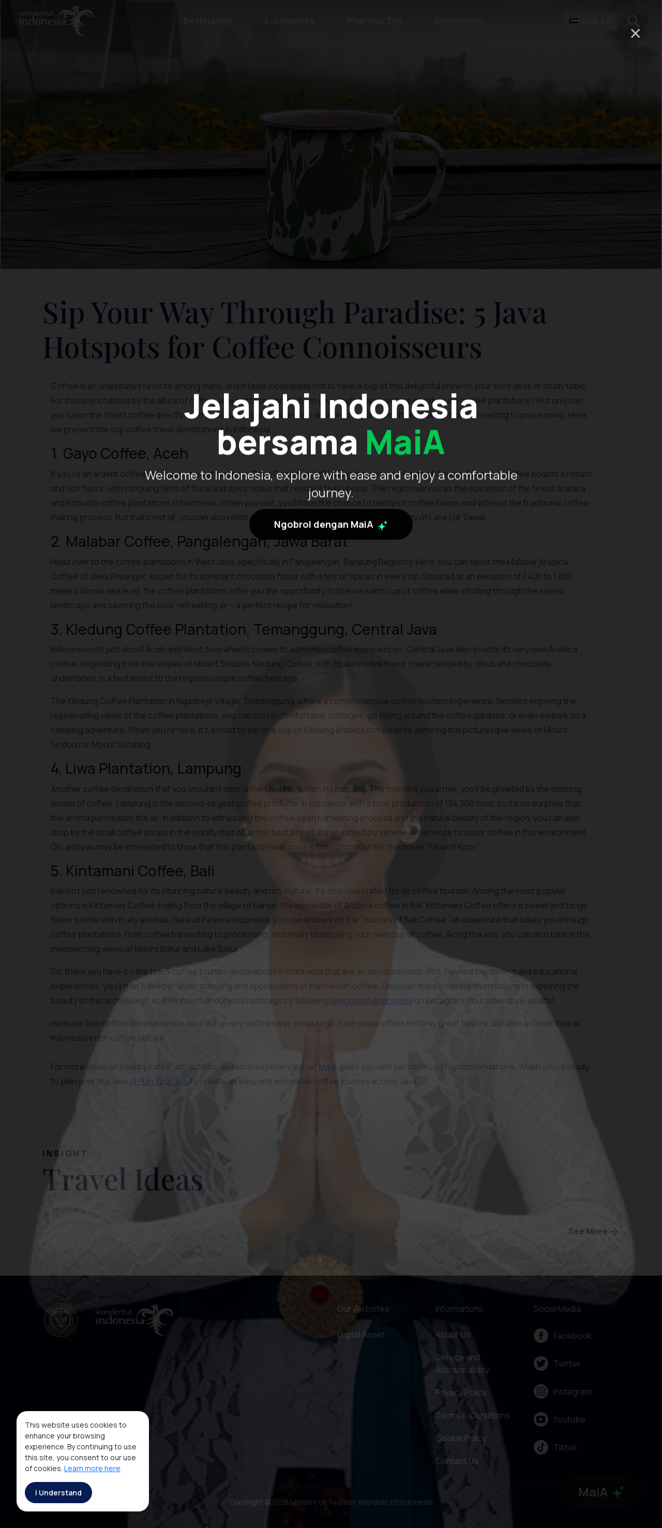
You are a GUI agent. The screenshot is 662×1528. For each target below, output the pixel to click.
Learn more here (92, 1468)
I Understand (58, 1492)
